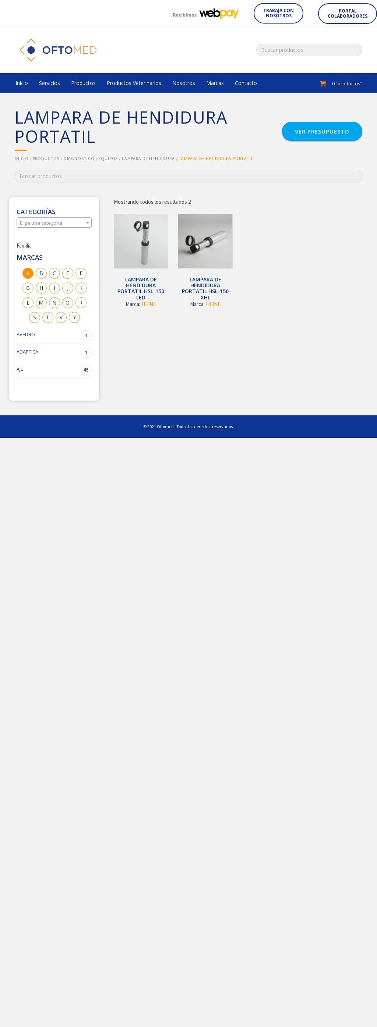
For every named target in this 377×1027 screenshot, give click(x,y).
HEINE (148, 304)
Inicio (22, 158)
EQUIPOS (108, 158)
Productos (46, 158)
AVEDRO (54, 335)
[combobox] (54, 222)
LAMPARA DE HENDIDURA (148, 158)
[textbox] (54, 223)
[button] (278, 13)
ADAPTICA (54, 353)
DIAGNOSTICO (79, 158)
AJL (54, 370)
